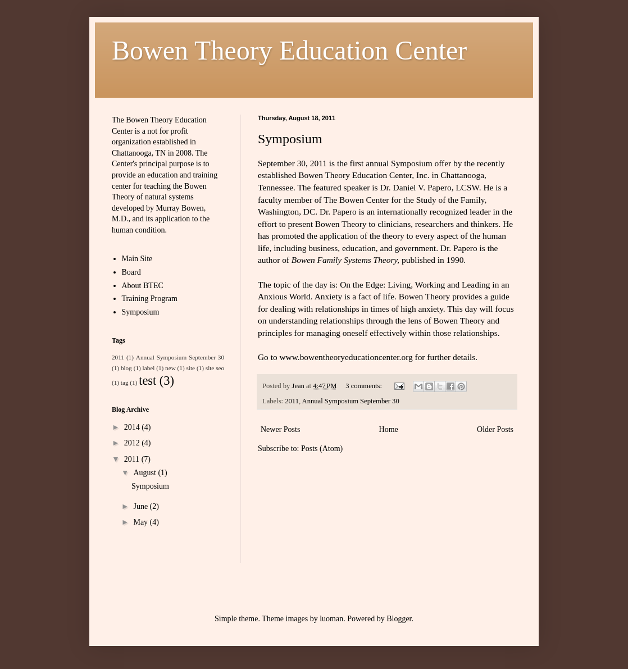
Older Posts (495, 429)
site (190, 368)
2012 (133, 443)
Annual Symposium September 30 (350, 401)
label (149, 368)
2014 (133, 427)
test (147, 381)
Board (131, 272)
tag (125, 382)
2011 (292, 401)
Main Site (137, 258)
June (141, 506)
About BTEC (142, 285)
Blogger (398, 619)
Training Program (150, 298)
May (141, 522)
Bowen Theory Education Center (289, 50)
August (145, 472)
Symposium (290, 138)
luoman (331, 619)
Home (388, 429)
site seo (215, 368)
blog (126, 368)
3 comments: (364, 386)
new (170, 368)
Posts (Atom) (322, 448)
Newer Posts (280, 429)
